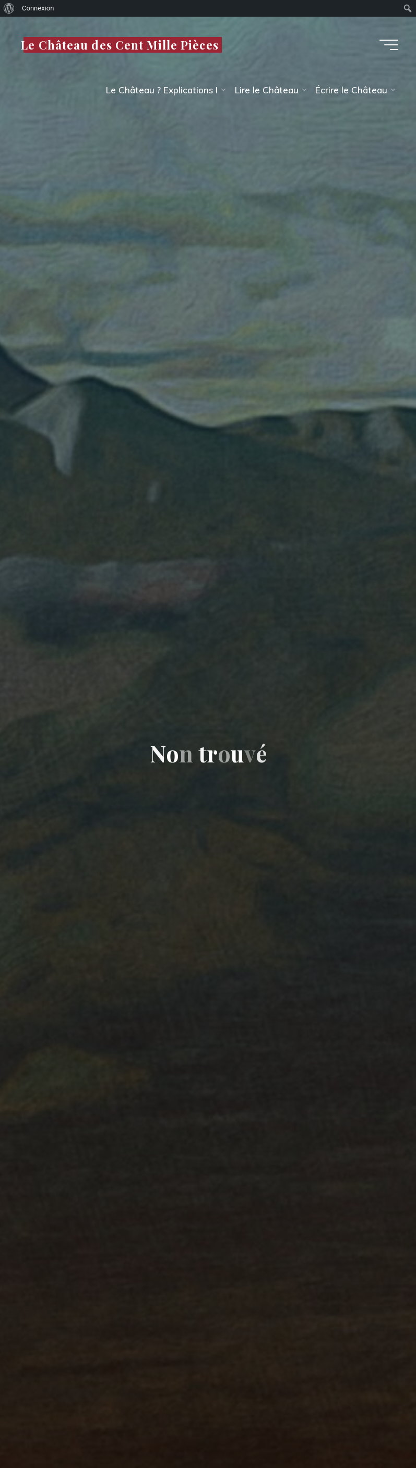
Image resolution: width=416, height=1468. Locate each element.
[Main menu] (388, 45)
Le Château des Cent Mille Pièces (120, 44)
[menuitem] (9, 8)
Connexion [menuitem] (38, 8)
